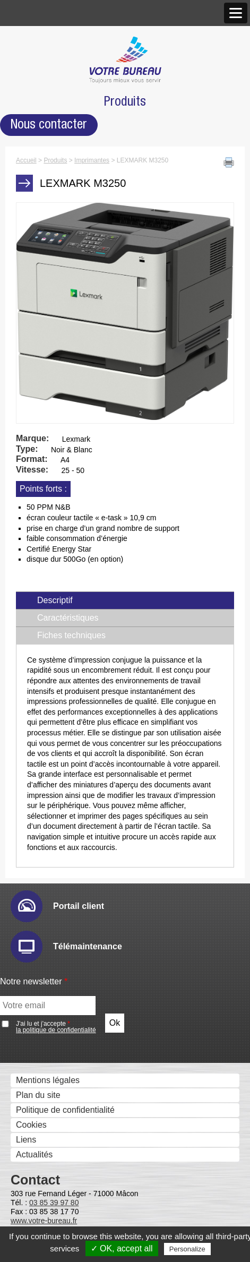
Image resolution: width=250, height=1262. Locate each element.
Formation (32, 1150)
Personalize (187, 1249)
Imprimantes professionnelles (68, 329)
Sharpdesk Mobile (59, 902)
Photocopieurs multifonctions (67, 240)
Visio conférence (44, 404)
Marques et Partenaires (57, 176)
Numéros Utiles (42, 1056)
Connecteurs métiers (64, 602)
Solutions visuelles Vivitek (73, 388)
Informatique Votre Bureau (63, 1090)
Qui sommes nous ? (51, 43)
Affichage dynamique (52, 344)
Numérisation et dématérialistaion (76, 543)
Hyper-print (46, 497)
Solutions (30, 425)
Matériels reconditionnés (59, 1120)
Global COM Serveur (64, 857)
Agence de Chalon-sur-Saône (81, 145)
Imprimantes (36, 255)
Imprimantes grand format (61, 315)
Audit (34, 453)
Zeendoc (41, 737)
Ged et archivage (45, 693)
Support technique (47, 1013)
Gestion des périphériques (63, 438)
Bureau (27, 1199)
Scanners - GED (44, 285)
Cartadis (41, 797)
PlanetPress (48, 962)
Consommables (42, 1105)
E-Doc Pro (44, 707)
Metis (35, 826)
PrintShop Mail (52, 662)
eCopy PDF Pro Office (67, 677)
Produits (29, 226)
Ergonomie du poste (51, 1213)
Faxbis (37, 872)
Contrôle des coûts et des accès (73, 753)
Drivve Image (50, 572)
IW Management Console (73, 512)
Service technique (47, 1027)
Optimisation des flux (52, 947)
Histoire (27, 57)
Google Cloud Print (61, 932)
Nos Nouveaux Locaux (67, 116)
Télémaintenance (46, 1041)
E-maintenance (53, 468)
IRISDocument (52, 587)
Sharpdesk (45, 632)
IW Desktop (47, 647)
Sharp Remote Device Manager (84, 527)
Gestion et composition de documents (84, 618)
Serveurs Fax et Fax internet (66, 842)
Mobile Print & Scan (62, 917)
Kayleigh (41, 812)
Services (29, 1076)
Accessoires (36, 1184)
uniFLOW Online (56, 782)
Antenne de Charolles (66, 160)
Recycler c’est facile (50, 1135)
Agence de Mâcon (59, 130)
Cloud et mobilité (44, 887)
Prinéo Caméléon (58, 992)
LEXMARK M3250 (59, 269)
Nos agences (38, 101)
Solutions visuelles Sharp (72, 374)
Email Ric (43, 482)
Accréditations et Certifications (70, 191)
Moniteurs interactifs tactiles (65, 359)
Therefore (43, 722)
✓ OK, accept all (122, 1248)
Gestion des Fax (44, 300)
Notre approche (42, 86)
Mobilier (28, 1170)
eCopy (37, 557)
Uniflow (39, 767)
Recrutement (37, 206)
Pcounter (42, 977)
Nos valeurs (35, 71)
